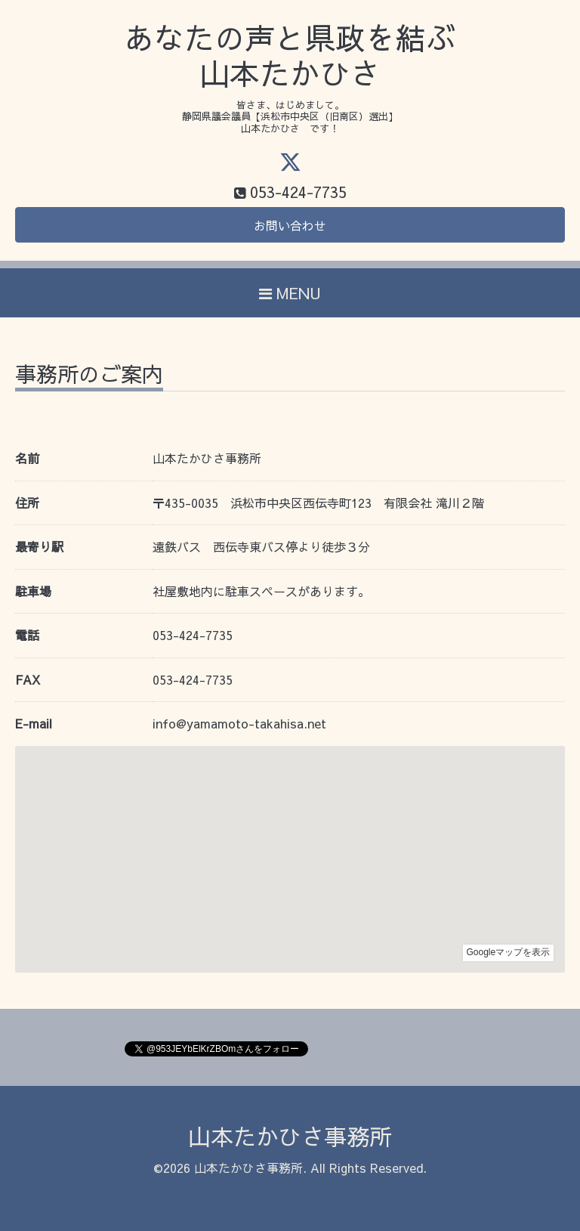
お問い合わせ (290, 225)
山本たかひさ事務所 (290, 1136)
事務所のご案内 (89, 375)
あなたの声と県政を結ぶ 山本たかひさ (290, 55)
